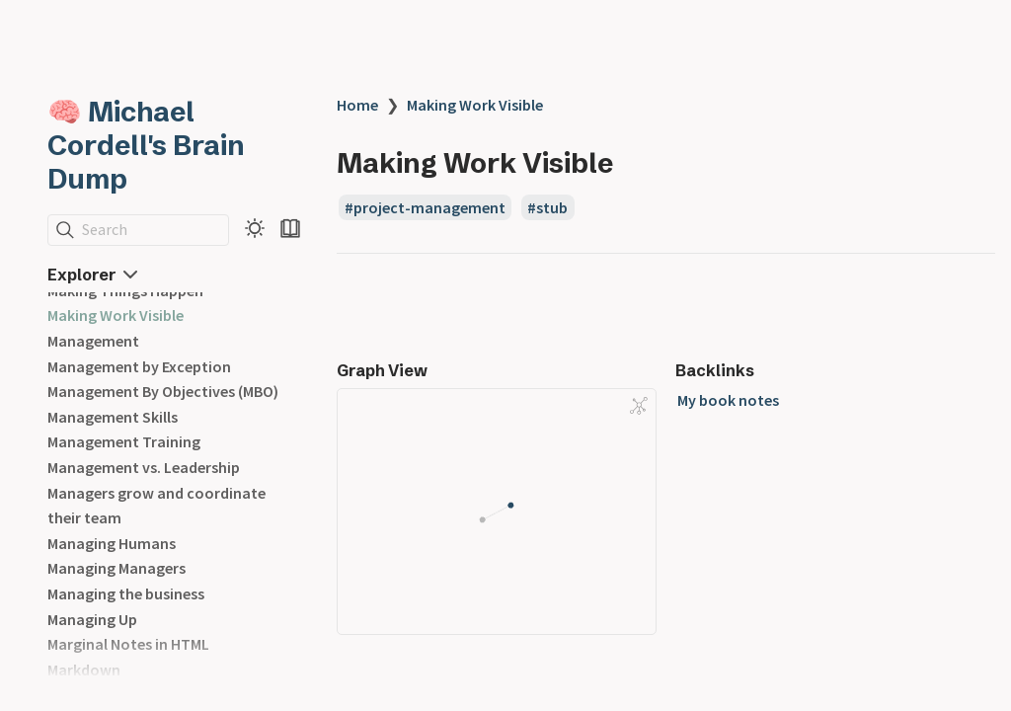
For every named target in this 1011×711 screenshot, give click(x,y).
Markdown (83, 669)
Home (357, 105)
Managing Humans (111, 543)
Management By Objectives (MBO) (162, 391)
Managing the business (125, 593)
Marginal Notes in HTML (128, 644)
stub (552, 207)
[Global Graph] (639, 406)
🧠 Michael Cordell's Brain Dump (146, 145)
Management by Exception (139, 366)
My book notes (728, 400)
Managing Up (92, 619)
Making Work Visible (115, 315)
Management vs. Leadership (143, 467)
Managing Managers (116, 568)
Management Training (123, 441)
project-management (429, 207)
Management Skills (112, 417)
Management (93, 341)
